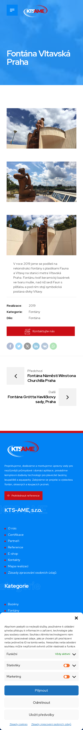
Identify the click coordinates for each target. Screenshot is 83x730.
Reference (15, 548)
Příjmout (41, 690)
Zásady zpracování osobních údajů (51, 724)
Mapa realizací (18, 567)
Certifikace (16, 535)
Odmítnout (41, 702)
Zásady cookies (18, 724)
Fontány (13, 611)
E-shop (13, 554)
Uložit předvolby (41, 715)
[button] (76, 618)
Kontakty (14, 560)
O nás (12, 529)
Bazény (13, 605)
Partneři (13, 541)
